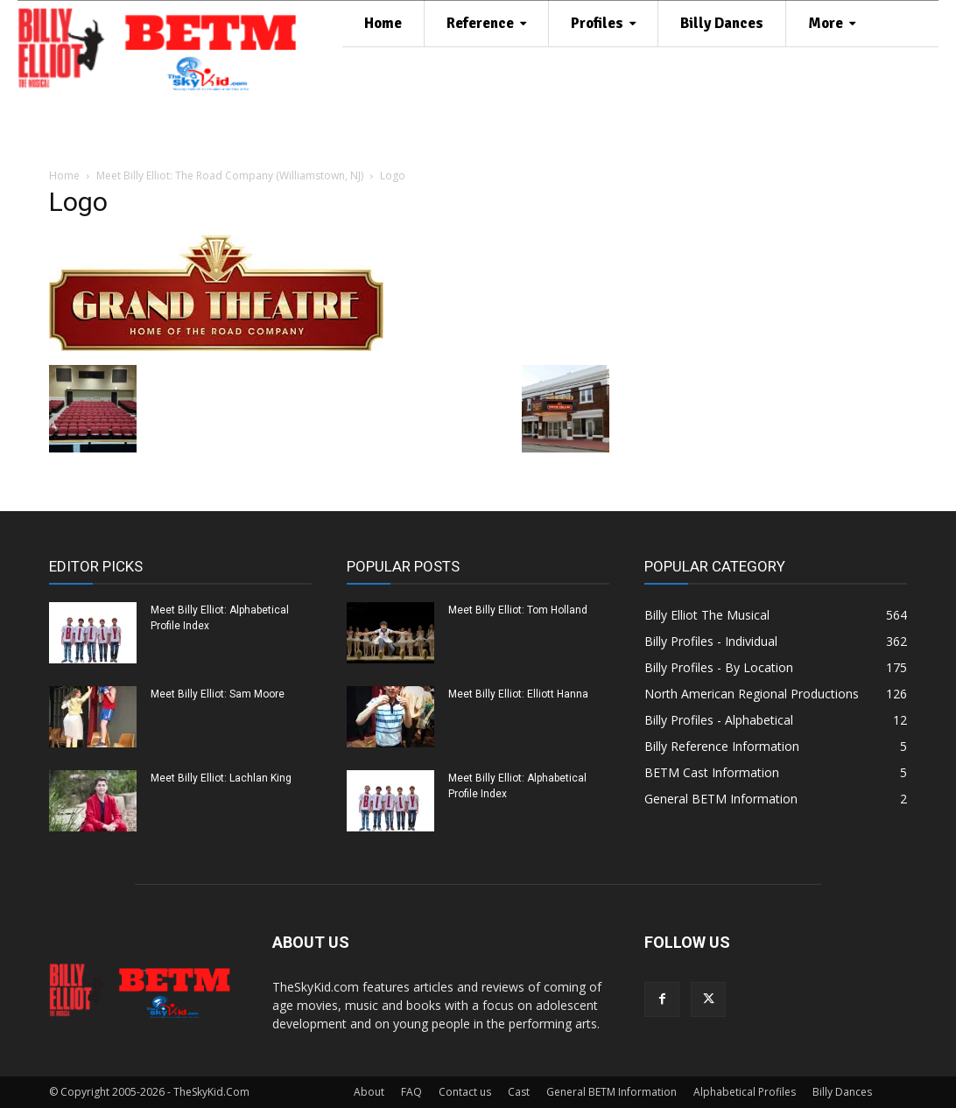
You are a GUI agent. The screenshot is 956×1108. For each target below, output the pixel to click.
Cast (519, 1091)
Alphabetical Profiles (744, 1091)
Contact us (465, 1091)
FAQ (411, 1091)
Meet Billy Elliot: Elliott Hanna (518, 694)
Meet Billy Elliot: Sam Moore (218, 694)
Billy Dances (842, 1091)
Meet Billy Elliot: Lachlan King (221, 778)
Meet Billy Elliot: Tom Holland (517, 610)
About (369, 1091)
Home (64, 175)
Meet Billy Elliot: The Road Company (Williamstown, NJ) (229, 175)
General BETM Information (611, 1091)
